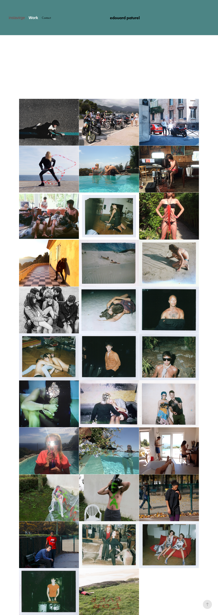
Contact (46, 18)
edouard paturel (125, 17)
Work (33, 18)
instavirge (17, 18)
